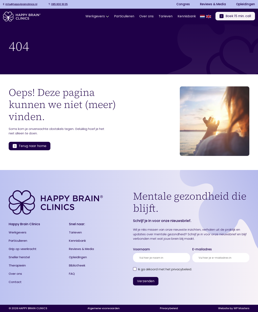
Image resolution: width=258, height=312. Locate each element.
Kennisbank (77, 240)
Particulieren (18, 240)
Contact (15, 282)
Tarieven (75, 232)
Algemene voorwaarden (103, 308)
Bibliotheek (77, 265)
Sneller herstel (19, 257)
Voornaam (141, 249)
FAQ (72, 274)
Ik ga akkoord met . (165, 269)
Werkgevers (17, 232)
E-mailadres (202, 249)
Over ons (15, 274)
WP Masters (241, 308)
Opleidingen (245, 4)
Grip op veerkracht (22, 249)
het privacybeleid (178, 269)
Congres (183, 4)
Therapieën (17, 265)
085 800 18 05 (59, 4)
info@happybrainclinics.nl (21, 4)
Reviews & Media (213, 4)
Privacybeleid (169, 308)
